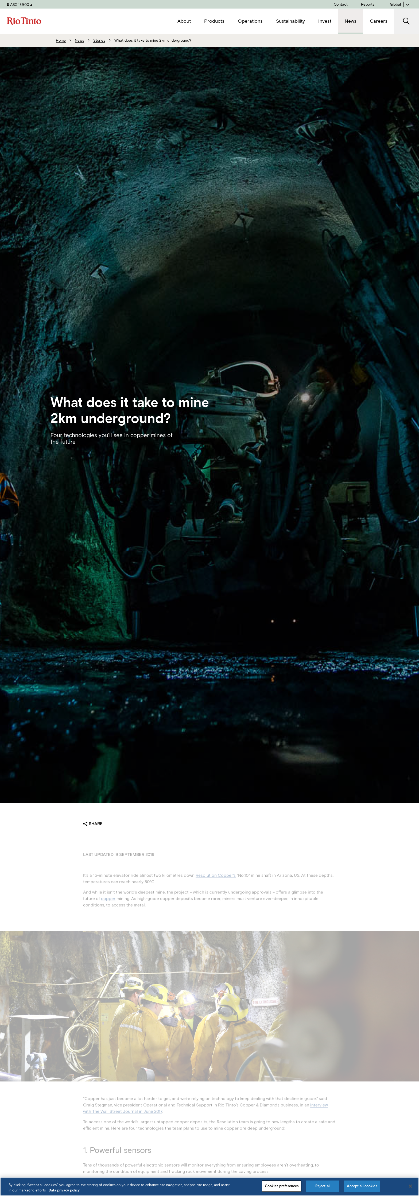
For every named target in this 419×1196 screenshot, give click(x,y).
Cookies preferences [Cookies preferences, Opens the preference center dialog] (281, 1186)
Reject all (322, 1186)
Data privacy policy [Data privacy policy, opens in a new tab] (64, 1190)
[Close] (410, 1186)
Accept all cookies (362, 1186)
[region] (209, 1186)
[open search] (406, 21)
